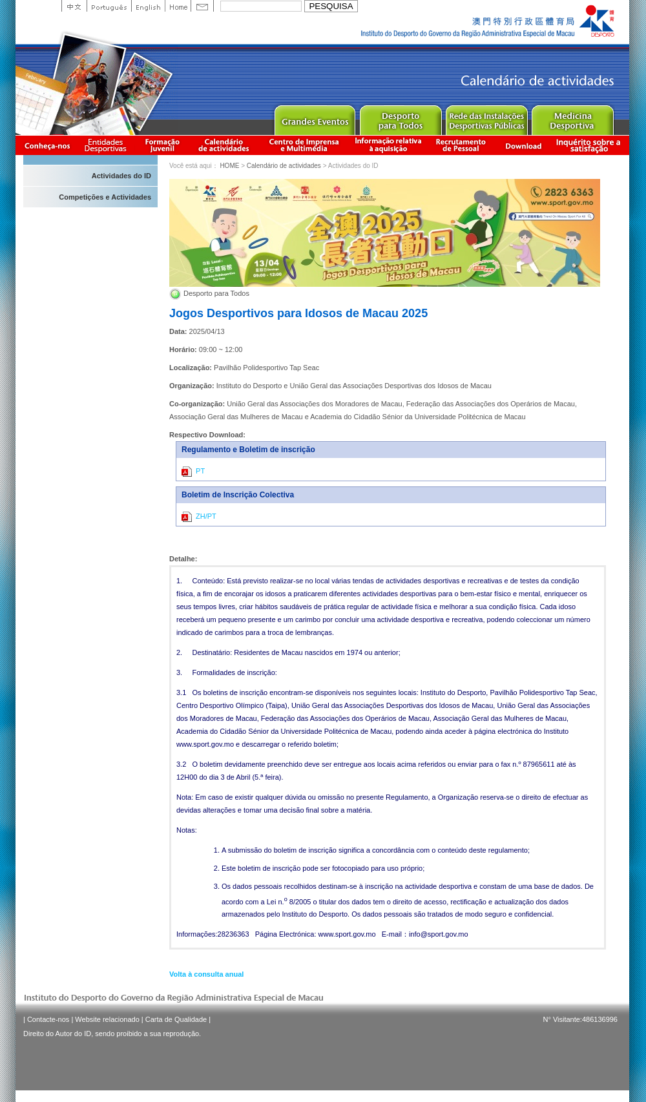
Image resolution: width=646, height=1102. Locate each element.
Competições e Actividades (105, 197)
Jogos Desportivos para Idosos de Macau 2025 (298, 313)
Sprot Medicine (572, 117)
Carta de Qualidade (176, 1019)
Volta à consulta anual (206, 974)
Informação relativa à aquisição (388, 145)
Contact (202, 6)
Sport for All (400, 117)
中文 (74, 6)
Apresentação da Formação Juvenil (162, 145)
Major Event (314, 117)
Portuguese (109, 6)
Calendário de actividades (224, 145)
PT (193, 471)
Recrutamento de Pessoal (461, 145)
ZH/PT (199, 517)
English (148, 6)
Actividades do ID (121, 176)
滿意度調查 (590, 145)
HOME (229, 165)
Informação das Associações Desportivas (107, 145)
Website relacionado (107, 1019)
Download (523, 145)
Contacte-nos (48, 1019)
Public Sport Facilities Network (486, 117)
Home (178, 6)
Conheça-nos (47, 145)
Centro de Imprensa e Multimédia (304, 145)
